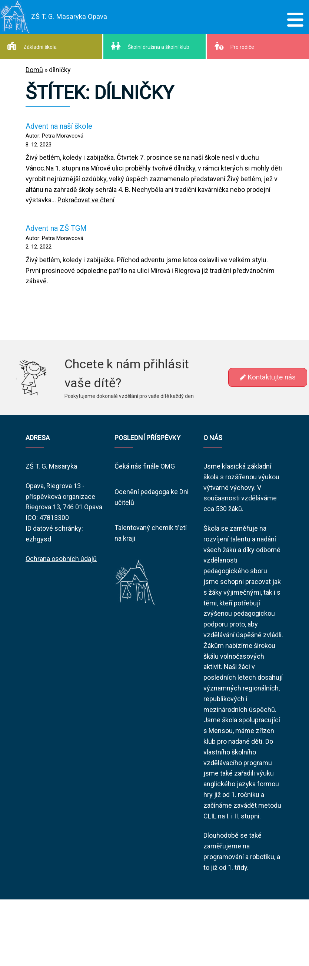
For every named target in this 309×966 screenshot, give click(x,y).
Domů (34, 70)
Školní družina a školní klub (150, 46)
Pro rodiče (234, 46)
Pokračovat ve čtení (85, 200)
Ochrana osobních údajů (61, 559)
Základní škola (32, 46)
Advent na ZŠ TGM (56, 228)
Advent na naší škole (59, 126)
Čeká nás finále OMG (144, 466)
